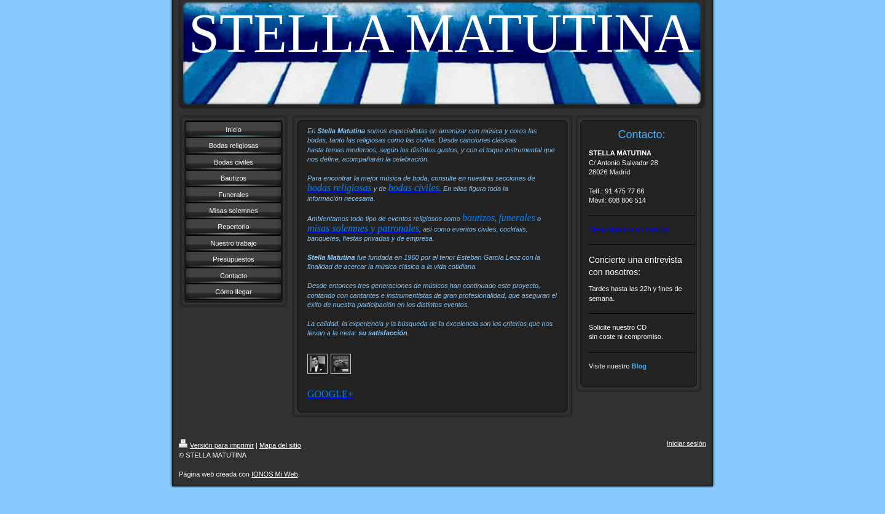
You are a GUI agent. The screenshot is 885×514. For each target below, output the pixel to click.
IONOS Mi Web (274, 474)
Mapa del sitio (280, 445)
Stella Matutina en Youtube (629, 229)
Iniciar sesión (686, 443)
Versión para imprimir (216, 445)
